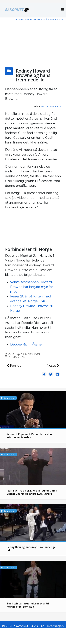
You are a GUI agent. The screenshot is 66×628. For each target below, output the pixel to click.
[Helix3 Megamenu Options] (62, 9)
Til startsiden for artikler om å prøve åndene (39, 19)
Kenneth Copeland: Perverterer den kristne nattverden (29, 435)
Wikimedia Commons (51, 106)
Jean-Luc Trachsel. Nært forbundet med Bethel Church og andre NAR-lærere (32, 492)
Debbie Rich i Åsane (26, 344)
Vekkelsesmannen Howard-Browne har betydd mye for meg (31, 286)
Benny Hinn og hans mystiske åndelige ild (31, 548)
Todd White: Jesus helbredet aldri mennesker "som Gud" (28, 605)
